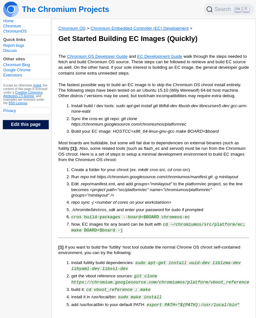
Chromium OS (71, 28)
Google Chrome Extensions (17, 72)
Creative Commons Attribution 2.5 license (23, 94)
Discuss (10, 50)
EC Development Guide (159, 56)
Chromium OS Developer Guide (97, 56)
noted (37, 85)
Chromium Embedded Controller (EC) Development (140, 28)
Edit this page (26, 124)
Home (8, 21)
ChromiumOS (15, 31)
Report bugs (13, 45)
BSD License (18, 103)
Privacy (9, 110)
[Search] (229, 9)
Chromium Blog (16, 65)
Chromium (12, 26)
